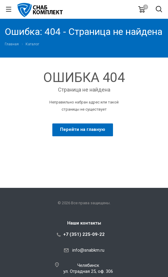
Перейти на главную (82, 129)
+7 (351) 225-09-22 (84, 234)
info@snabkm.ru (88, 250)
